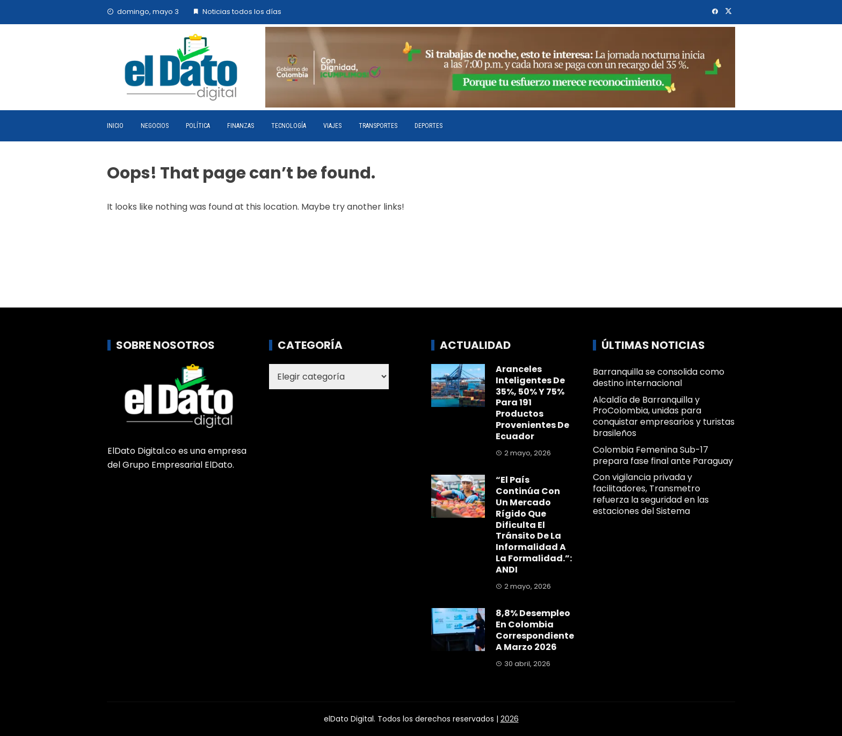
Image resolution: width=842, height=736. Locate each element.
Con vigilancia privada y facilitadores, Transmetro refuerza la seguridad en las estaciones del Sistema (651, 494)
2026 (509, 718)
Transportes (378, 126)
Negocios (155, 126)
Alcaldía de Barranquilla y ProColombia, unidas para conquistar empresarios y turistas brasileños (664, 416)
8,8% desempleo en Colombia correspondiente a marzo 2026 (535, 630)
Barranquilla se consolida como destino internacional (658, 377)
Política (198, 126)
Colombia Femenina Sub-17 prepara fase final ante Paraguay (663, 455)
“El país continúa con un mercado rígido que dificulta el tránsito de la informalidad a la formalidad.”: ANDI (534, 524)
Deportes (428, 126)
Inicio (115, 126)
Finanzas (240, 126)
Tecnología (288, 126)
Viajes (332, 126)
